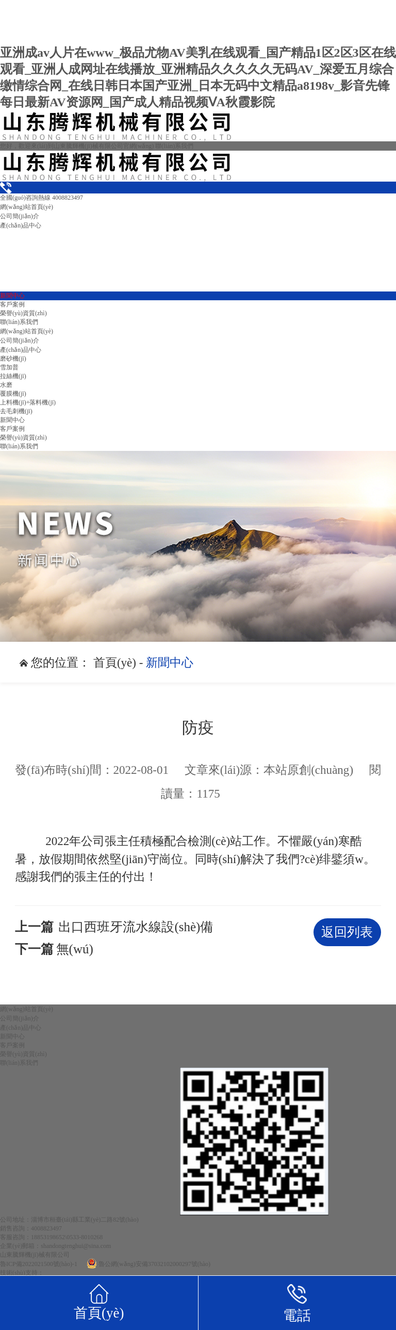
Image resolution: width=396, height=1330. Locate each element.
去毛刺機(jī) (16, 411)
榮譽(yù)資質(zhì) (23, 313)
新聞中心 (12, 295)
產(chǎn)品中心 (20, 225)
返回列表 (347, 932)
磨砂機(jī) (13, 358)
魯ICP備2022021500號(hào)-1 (38, 1264)
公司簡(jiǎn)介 (19, 216)
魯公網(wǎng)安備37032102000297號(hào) (148, 1264)
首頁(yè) (114, 662)
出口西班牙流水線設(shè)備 (135, 927)
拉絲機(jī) (13, 376)
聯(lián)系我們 (174, 146)
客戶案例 (12, 304)
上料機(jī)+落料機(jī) (28, 402)
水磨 (6, 384)
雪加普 (9, 367)
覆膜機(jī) (13, 393)
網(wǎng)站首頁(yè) (26, 206)
